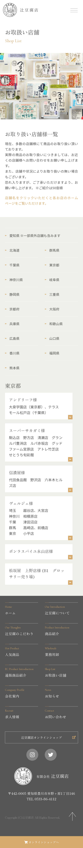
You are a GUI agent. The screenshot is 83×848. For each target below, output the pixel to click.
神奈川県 (14, 279)
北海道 (12, 250)
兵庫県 (12, 323)
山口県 (52, 338)
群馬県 (52, 250)
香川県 (12, 353)
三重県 (52, 294)
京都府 (12, 309)
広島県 (12, 338)
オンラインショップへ (41, 841)
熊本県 (12, 367)
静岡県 (12, 294)
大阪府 (52, 309)
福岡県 (52, 353)
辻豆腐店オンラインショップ (46, 745)
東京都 (52, 265)
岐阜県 (52, 279)
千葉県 (12, 265)
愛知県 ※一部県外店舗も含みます (32, 235)
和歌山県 (54, 323)
